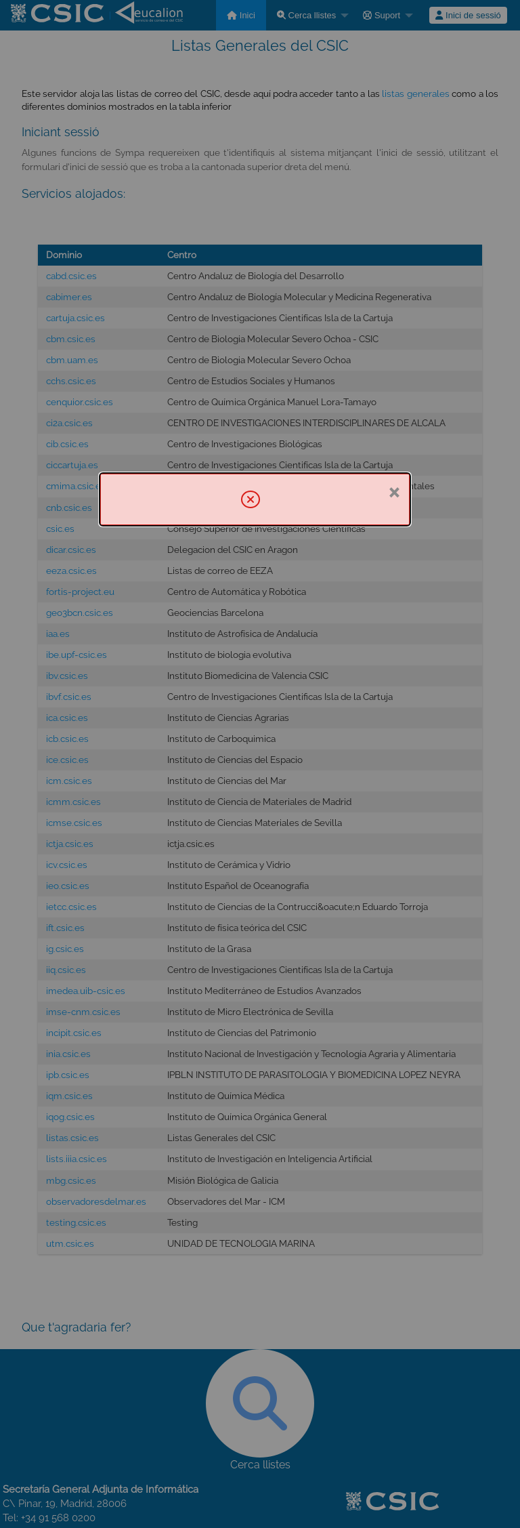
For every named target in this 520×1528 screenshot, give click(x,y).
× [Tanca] (393, 491)
